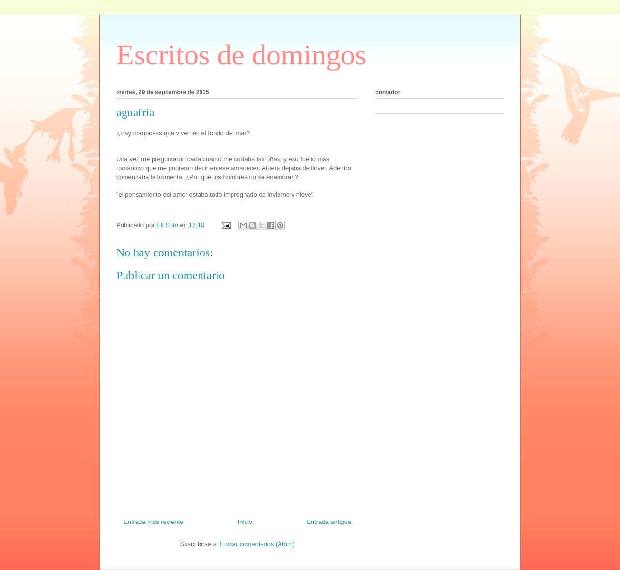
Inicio (245, 521)
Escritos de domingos (241, 55)
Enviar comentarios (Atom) (257, 544)
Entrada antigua (329, 521)
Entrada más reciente (154, 521)
